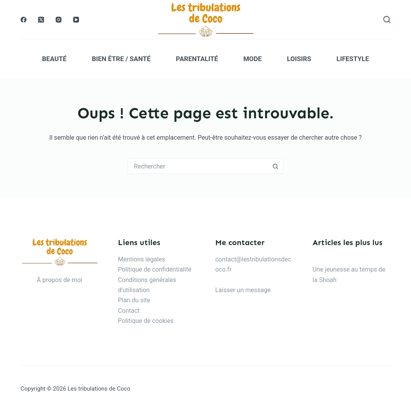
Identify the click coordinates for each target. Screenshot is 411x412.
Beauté (54, 59)
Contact (129, 310)
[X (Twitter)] (41, 20)
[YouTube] (76, 20)
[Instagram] (58, 20)
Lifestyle (353, 59)
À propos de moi (60, 280)
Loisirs (299, 59)
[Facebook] (23, 20)
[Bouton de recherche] (275, 166)
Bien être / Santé (121, 59)
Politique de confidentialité (154, 269)
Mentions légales (141, 259)
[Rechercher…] (198, 166)
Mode (252, 59)
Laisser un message (242, 290)
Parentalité (197, 59)
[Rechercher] (386, 19)
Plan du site (134, 300)
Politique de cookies (146, 320)
